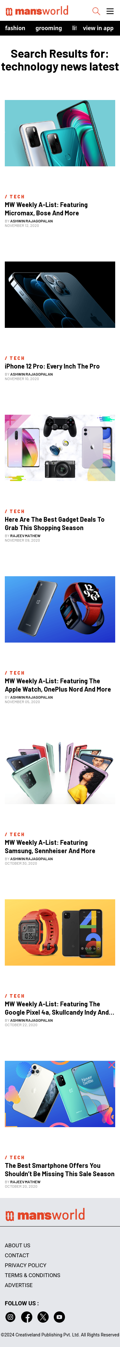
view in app (98, 28)
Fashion (15, 28)
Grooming (49, 28)
